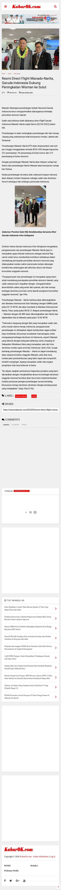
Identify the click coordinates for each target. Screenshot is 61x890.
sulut (9, 73)
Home (3, 73)
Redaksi (34, 865)
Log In (52, 856)
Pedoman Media (11, 871)
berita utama (17, 73)
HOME (7, 865)
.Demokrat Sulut (21, 491)
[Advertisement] (30, 560)
